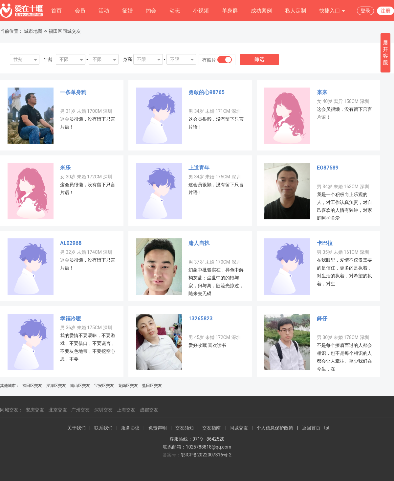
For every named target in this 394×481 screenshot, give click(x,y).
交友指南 (211, 428)
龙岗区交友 (128, 385)
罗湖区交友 (56, 385)
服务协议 (130, 428)
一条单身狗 (73, 92)
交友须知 (184, 428)
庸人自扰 (198, 243)
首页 (56, 11)
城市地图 (33, 31)
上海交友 (126, 409)
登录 (365, 11)
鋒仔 (322, 318)
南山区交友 (80, 385)
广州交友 (80, 409)
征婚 (127, 11)
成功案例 (261, 11)
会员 (80, 11)
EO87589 (328, 168)
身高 (127, 59)
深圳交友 (103, 409)
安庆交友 (35, 409)
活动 (103, 11)
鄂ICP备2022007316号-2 (206, 454)
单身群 (230, 11)
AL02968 (70, 243)
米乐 (65, 168)
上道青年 (198, 168)
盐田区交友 (152, 385)
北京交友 (58, 409)
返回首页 (311, 428)
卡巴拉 (325, 243)
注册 (385, 11)
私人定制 (295, 11)
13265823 (200, 318)
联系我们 (103, 428)
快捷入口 (332, 11)
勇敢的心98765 (206, 92)
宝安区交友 (104, 385)
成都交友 (149, 409)
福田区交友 (32, 385)
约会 (151, 11)
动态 (174, 11)
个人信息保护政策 (274, 428)
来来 (322, 92)
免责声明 (157, 428)
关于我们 (76, 428)
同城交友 (239, 428)
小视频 (201, 11)
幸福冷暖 (70, 318)
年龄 (48, 59)
